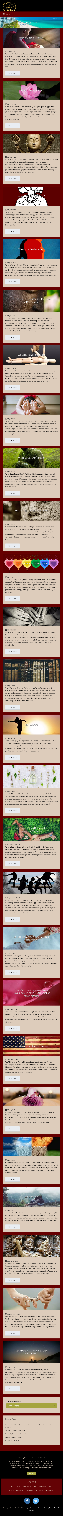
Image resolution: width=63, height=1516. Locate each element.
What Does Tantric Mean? (31, 458)
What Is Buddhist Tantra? (31, 38)
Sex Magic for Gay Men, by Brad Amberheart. (32, 1352)
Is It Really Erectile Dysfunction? (15, 1434)
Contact (40, 1508)
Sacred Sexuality (31, 1490)
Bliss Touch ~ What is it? (31, 1096)
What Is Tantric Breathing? (32, 196)
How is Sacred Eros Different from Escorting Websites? (31, 829)
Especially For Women (16, 1490)
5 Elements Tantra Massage (31, 1146)
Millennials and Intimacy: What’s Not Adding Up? (31, 1299)
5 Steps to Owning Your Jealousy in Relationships (32, 938)
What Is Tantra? (32, 143)
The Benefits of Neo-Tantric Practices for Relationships (31, 300)
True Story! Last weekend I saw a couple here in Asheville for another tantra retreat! (31, 993)
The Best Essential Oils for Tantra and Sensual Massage (31, 776)
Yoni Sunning (31, 725)
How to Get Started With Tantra (31, 510)
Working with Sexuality (46, 1490)
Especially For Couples (29, 1486)
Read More (12, 73)
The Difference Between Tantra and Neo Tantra (31, 670)
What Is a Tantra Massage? (31, 355)
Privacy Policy (48, 1508)
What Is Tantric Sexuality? (31, 249)
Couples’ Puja (31, 1196)
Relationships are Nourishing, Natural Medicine (31, 882)
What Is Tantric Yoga (31, 405)
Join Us (31, 1473)
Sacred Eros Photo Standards (15, 1430)
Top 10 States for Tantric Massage (31, 1046)
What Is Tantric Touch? (31, 616)
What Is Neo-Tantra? (31, 90)
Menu (6, 14)
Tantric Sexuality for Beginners (31, 563)
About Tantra (15, 1486)
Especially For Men (45, 1486)
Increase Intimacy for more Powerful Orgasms (31, 1246)
